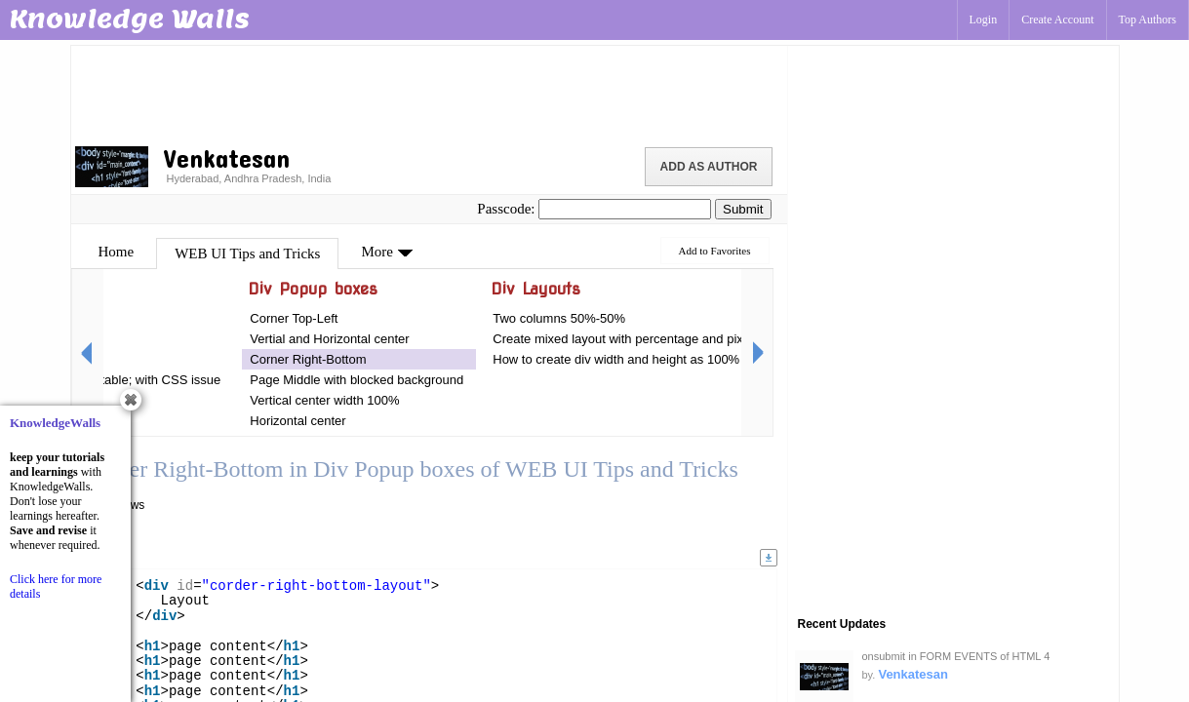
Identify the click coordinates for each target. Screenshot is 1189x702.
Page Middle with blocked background (356, 379)
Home (117, 251)
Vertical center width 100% (324, 400)
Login (984, 19)
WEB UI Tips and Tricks (247, 253)
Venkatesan (913, 674)
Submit (743, 209)
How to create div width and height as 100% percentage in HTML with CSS (703, 359)
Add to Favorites (715, 250)
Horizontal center (297, 420)
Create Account (1057, 19)
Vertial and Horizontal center (329, 339)
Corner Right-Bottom (308, 359)
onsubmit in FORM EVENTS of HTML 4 (956, 656)
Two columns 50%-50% (559, 318)
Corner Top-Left (293, 318)
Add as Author (709, 167)
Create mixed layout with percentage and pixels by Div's (650, 339)
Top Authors (1148, 19)
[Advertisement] (429, 92)
